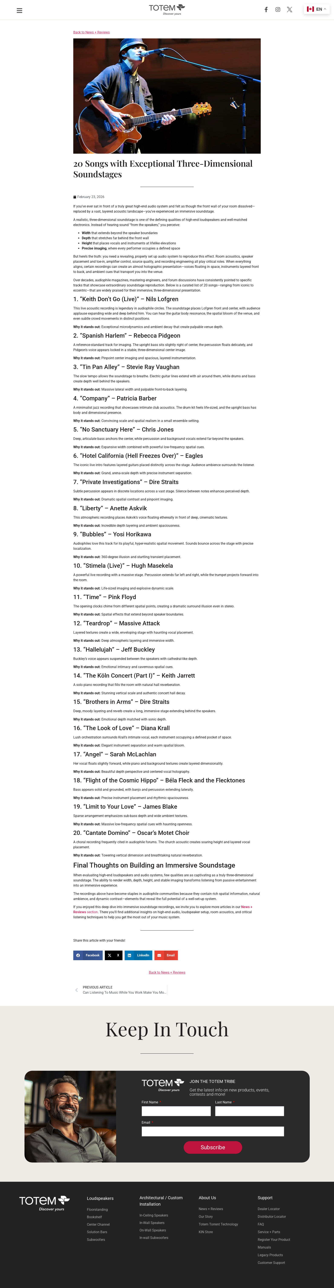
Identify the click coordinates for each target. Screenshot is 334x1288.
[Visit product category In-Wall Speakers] (167, 1223)
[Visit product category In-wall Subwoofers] (167, 1237)
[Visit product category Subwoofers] (112, 1239)
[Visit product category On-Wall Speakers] (167, 1230)
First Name (150, 1102)
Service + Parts (269, 1232)
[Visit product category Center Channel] (112, 1224)
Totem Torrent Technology (218, 1224)
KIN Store (206, 1232)
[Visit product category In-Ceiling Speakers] (167, 1215)
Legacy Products (270, 1255)
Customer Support (271, 1263)
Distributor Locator (272, 1217)
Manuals (264, 1247)
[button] (88, 955)
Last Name (223, 1102)
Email (146, 1123)
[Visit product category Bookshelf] (112, 1217)
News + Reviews (211, 1209)
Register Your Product (274, 1240)
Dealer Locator (269, 1209)
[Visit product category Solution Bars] (112, 1232)
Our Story (206, 1217)
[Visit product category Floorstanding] (112, 1209)
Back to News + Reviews (91, 32)
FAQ (261, 1224)
